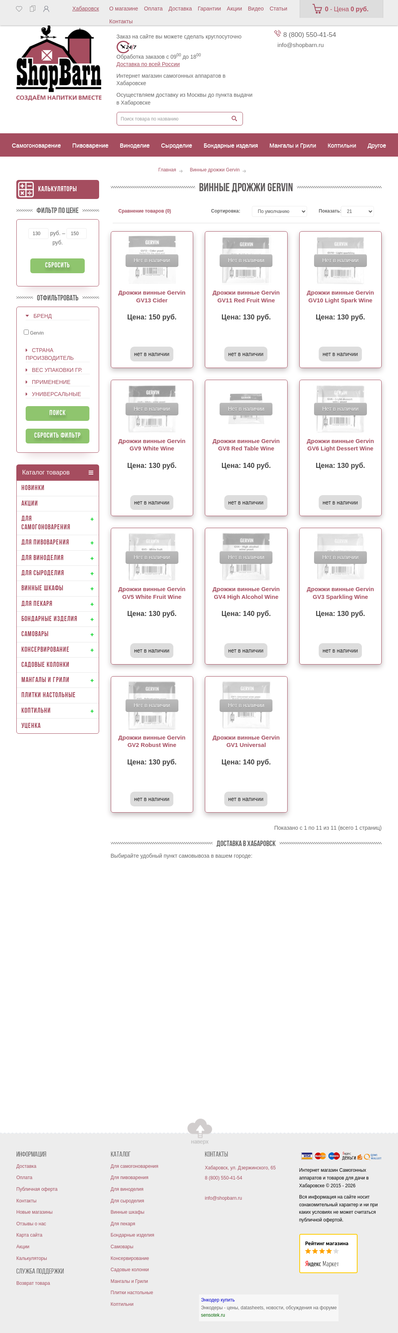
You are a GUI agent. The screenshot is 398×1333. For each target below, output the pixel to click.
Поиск (57, 413)
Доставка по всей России (148, 64)
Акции (234, 8)
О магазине (123, 8)
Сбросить (57, 265)
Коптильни (122, 1304)
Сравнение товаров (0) (145, 211)
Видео (256, 8)
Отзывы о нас (31, 1224)
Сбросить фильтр (57, 436)
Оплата (153, 8)
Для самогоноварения (135, 1166)
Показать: (324, 211)
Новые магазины (34, 1212)
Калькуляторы (57, 189)
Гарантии (209, 8)
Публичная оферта (37, 1189)
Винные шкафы (128, 1212)
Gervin (34, 333)
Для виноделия (127, 1189)
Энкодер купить (218, 1300)
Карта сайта (29, 1235)
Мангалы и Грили (129, 1281)
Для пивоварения (129, 1177)
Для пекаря (123, 1224)
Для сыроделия (127, 1201)
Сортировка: (225, 211)
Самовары (122, 1246)
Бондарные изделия (132, 1235)
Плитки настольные (132, 1292)
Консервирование (130, 1258)
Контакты (121, 21)
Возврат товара (33, 1283)
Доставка (180, 8)
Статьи (278, 8)
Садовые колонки (130, 1269)
